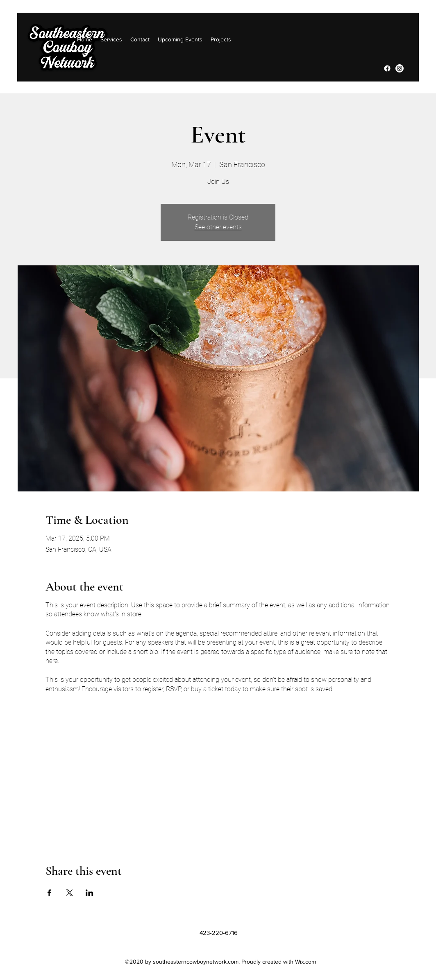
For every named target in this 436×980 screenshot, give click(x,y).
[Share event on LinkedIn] (89, 892)
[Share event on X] (69, 892)
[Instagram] (399, 68)
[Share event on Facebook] (49, 892)
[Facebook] (387, 68)
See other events (218, 227)
